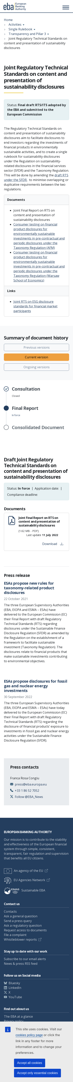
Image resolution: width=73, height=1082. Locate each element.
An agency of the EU (23, 871)
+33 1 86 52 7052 (27, 790)
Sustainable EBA (24, 890)
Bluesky (14, 983)
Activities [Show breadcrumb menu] (15, 24)
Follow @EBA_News (29, 797)
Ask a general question (20, 916)
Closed (26, 392)
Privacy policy (13, 1021)
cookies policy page (29, 1035)
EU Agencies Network (24, 880)
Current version (36, 357)
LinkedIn (15, 988)
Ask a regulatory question (23, 925)
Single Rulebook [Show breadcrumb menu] (20, 29)
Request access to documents (25, 930)
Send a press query (18, 921)
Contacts (10, 911)
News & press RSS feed (20, 963)
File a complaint (15, 935)
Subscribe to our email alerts (25, 959)
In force (25, 411)
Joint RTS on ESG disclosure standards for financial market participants (35, 306)
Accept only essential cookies (37, 1073)
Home (8, 20)
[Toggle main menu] (65, 7)
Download (52, 544)
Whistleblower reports (20, 939)
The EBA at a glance (18, 1016)
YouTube (15, 997)
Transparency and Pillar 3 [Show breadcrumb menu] (27, 34)
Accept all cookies (29, 1063)
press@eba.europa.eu (31, 784)
